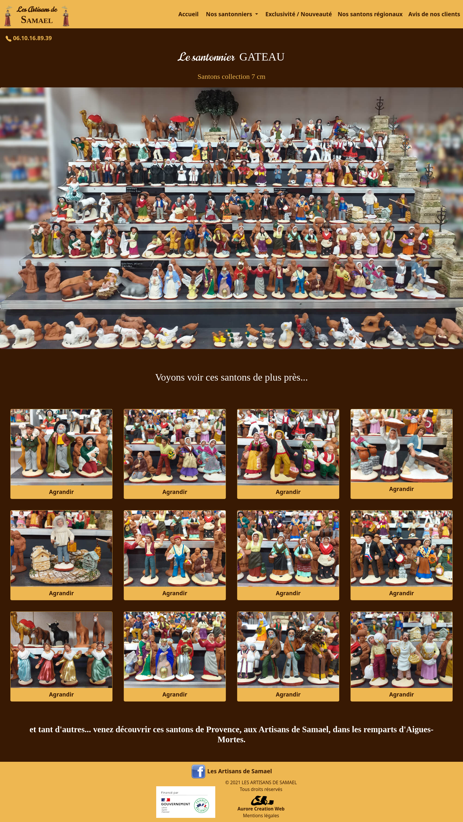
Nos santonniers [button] (229, 14)
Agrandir (61, 492)
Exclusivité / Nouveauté (298, 14)
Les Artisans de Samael (239, 771)
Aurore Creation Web (261, 809)
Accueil (188, 14)
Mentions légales (261, 816)
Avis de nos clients (434, 14)
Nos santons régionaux (370, 14)
